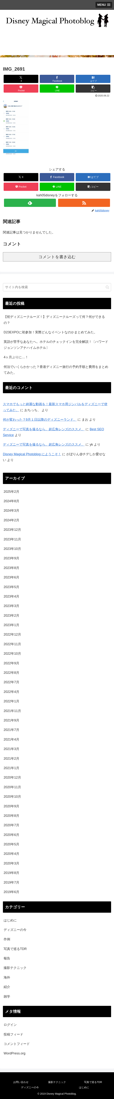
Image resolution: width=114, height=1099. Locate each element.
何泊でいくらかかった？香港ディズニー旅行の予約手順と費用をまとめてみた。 (56, 369)
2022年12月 (12, 634)
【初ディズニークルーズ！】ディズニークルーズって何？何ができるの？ (54, 319)
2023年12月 (12, 529)
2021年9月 (11, 720)
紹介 (7, 987)
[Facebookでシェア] (57, 79)
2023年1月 (11, 625)
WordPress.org (14, 1053)
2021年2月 (11, 758)
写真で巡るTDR (15, 949)
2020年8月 (11, 816)
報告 (7, 958)
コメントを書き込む (57, 257)
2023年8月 (11, 568)
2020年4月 (11, 854)
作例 (7, 939)
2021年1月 (11, 768)
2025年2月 (11, 491)
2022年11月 (12, 644)
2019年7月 (11, 882)
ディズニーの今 (15, 930)
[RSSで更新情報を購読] (84, 203)
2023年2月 (11, 615)
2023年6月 (11, 577)
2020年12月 (12, 777)
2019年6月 (11, 892)
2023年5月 (11, 587)
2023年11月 (12, 539)
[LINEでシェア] (57, 88)
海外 (7, 977)
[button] (93, 88)
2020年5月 (11, 844)
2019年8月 (11, 873)
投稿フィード (13, 1034)
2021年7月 (11, 730)
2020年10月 (12, 796)
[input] (57, 287)
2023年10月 (12, 549)
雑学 (7, 996)
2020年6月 (11, 835)
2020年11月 (12, 787)
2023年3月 (11, 606)
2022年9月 (11, 663)
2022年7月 (11, 682)
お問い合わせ (20, 1082)
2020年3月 (11, 863)
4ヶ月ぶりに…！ (16, 357)
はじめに (10, 920)
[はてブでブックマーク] (93, 79)
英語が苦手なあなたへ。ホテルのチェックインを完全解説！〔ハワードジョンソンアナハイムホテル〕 (56, 344)
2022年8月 (11, 673)
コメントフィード (17, 1044)
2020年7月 (11, 825)
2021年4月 (11, 739)
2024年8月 (11, 501)
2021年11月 (12, 711)
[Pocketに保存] (21, 88)
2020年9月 (11, 806)
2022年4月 (11, 692)
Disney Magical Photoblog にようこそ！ (32, 454)
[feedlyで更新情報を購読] (30, 203)
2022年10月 (12, 653)
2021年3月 (11, 749)
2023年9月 (11, 558)
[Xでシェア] (21, 79)
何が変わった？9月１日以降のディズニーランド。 (40, 419)
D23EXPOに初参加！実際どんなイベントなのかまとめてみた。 (50, 332)
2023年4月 (11, 596)
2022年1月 (11, 701)
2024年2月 (11, 520)
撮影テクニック (15, 968)
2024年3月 (11, 510)
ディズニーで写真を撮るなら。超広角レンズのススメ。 (44, 429)
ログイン (10, 1025)
